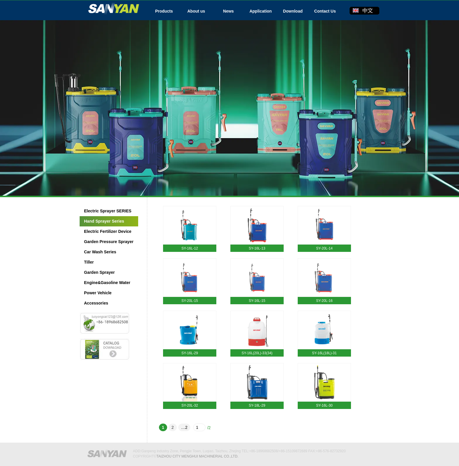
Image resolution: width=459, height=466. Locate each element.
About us (196, 11)
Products (164, 11)
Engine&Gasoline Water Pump (105, 284)
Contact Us (325, 11)
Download (293, 11)
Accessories (96, 303)
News (228, 11)
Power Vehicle (98, 292)
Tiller (89, 262)
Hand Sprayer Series (104, 221)
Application (260, 11)
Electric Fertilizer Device (107, 231)
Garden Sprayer (99, 272)
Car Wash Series (100, 252)
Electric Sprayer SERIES (107, 211)
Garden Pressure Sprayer (108, 241)
